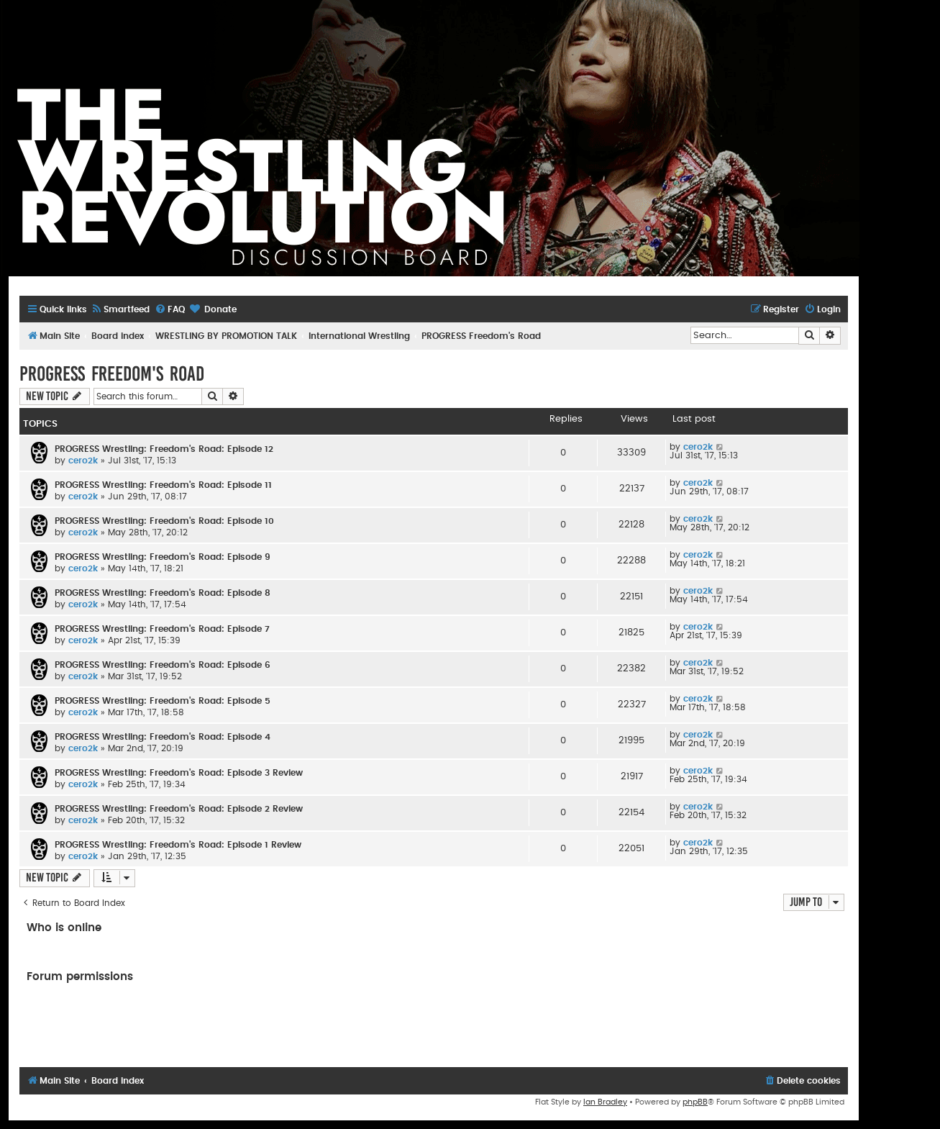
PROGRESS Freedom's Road (111, 374)
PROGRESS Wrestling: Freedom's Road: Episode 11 (163, 485)
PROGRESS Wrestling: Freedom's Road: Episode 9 (162, 557)
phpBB (695, 1102)
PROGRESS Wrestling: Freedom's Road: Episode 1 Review (178, 844)
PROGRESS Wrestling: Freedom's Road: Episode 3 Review (179, 772)
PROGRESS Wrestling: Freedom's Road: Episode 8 (162, 593)
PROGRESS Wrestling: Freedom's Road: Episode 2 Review (179, 808)
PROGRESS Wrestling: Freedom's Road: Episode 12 (164, 449)
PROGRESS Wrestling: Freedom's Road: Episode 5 (162, 701)
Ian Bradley (605, 1102)
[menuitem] (120, 309)
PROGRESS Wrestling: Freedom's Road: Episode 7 (162, 629)
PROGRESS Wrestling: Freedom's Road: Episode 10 (164, 521)
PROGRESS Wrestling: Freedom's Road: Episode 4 (162, 737)
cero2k (83, 460)
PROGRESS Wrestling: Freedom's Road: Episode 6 (162, 665)
